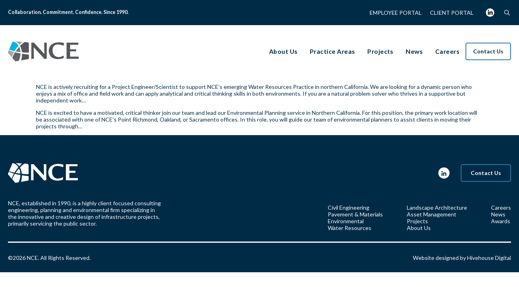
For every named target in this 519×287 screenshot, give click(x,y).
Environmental (346, 221)
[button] (507, 12)
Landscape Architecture (437, 207)
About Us (419, 227)
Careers (501, 207)
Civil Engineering (348, 207)
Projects (417, 221)
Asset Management (431, 214)
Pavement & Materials (355, 214)
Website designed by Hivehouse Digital (462, 257)
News (498, 214)
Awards (500, 221)
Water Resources (349, 227)
